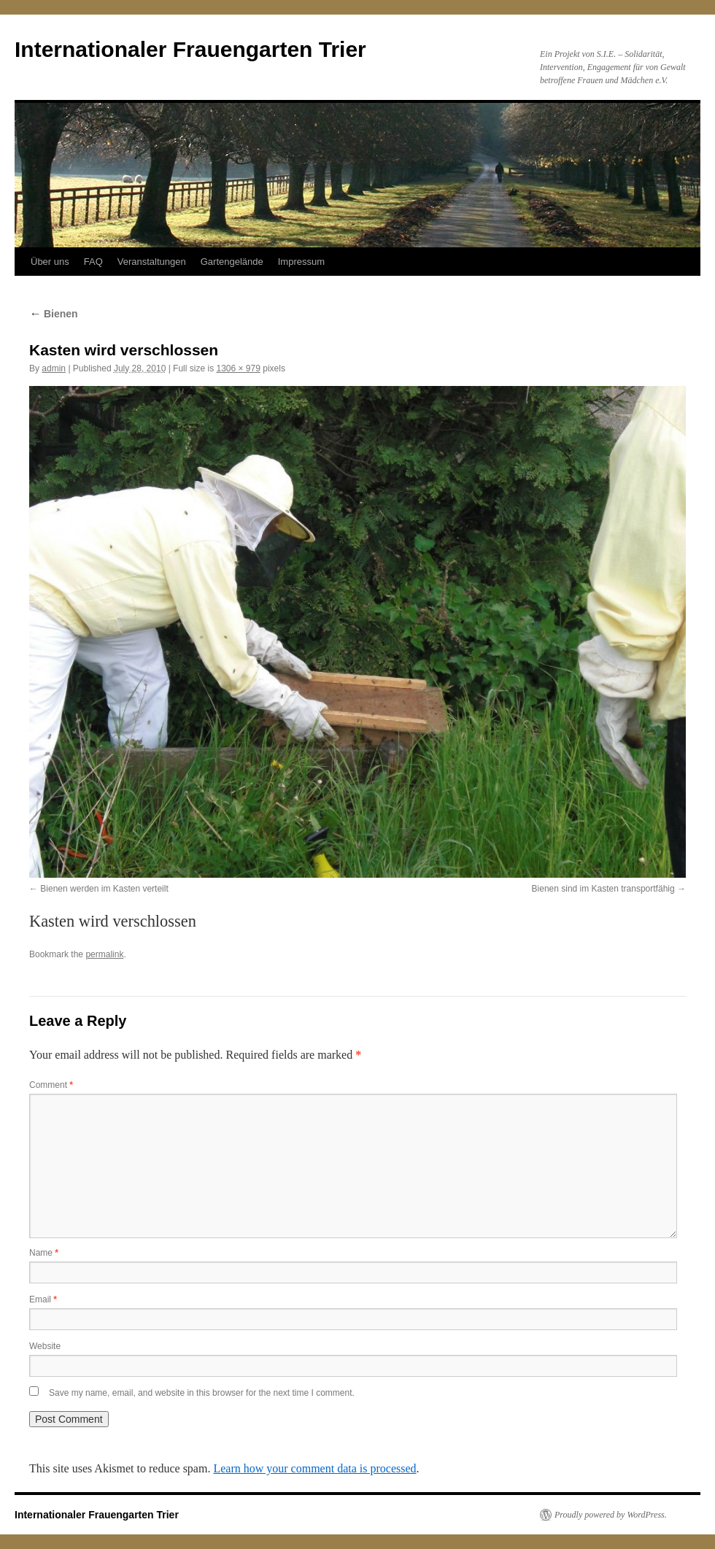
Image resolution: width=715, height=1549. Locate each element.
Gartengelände (232, 261)
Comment (51, 1085)
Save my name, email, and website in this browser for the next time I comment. (202, 1393)
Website (45, 1346)
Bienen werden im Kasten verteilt (104, 889)
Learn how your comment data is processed (314, 1468)
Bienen (53, 314)
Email (43, 1299)
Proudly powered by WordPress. (610, 1515)
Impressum (301, 261)
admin (54, 368)
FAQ (93, 261)
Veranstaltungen (151, 261)
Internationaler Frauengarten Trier (190, 49)
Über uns (50, 261)
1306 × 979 (238, 368)
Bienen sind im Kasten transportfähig (603, 889)
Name (43, 1253)
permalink (104, 954)
